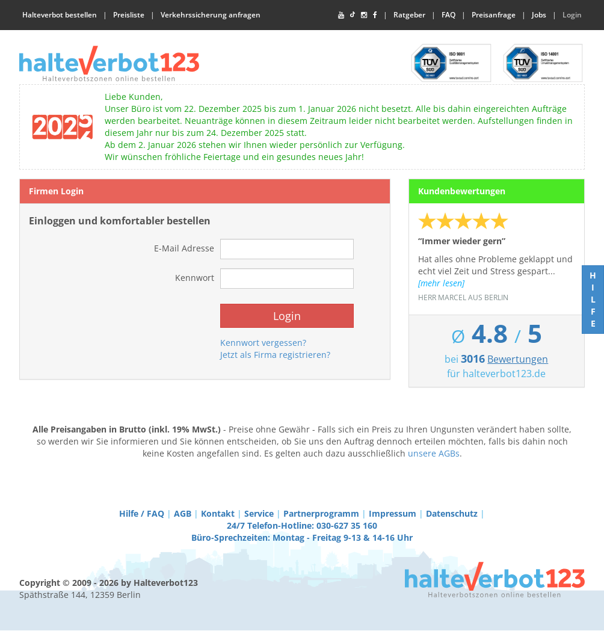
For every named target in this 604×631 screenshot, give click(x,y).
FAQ (448, 15)
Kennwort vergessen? (263, 342)
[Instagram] (364, 15)
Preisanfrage (494, 15)
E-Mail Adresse (184, 248)
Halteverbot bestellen (59, 15)
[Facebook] (375, 15)
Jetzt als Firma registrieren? (275, 354)
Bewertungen (517, 359)
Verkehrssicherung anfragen (210, 15)
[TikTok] (352, 15)
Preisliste (128, 15)
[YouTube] (341, 15)
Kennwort (194, 277)
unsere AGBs (434, 453)
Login (572, 15)
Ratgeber (409, 15)
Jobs (539, 15)
